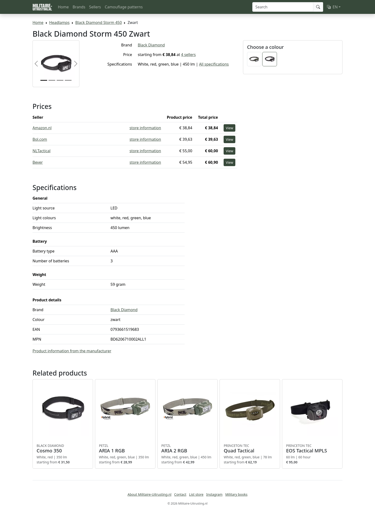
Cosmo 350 (63, 448)
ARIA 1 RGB (125, 448)
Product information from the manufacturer (72, 351)
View (229, 128)
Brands (79, 7)
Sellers (95, 7)
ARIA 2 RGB (187, 448)
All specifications (214, 64)
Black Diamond (151, 45)
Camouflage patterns (124, 7)
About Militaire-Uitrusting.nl (149, 494)
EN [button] (332, 7)
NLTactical (41, 150)
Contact (180, 494)
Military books (236, 494)
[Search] (282, 7)
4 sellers (188, 54)
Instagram (214, 494)
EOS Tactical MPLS (312, 448)
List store (196, 494)
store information (145, 127)
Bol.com (40, 139)
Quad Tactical (250, 448)
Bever (38, 162)
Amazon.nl (42, 127)
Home (63, 7)
